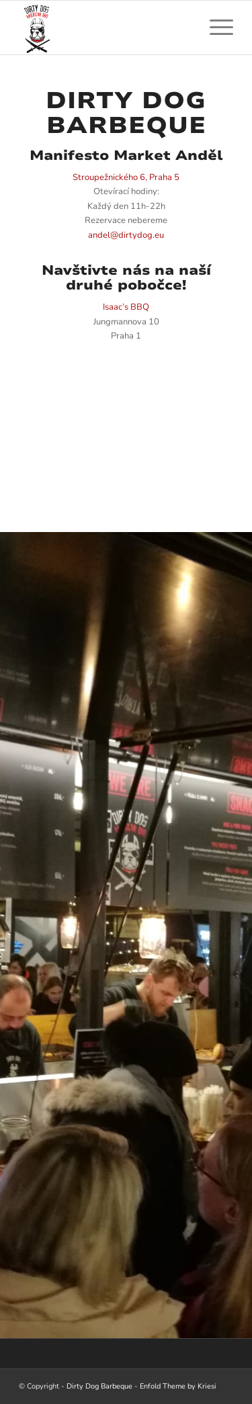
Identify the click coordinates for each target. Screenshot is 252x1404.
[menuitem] (214, 27)
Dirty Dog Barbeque (99, 1386)
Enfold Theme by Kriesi (178, 1386)
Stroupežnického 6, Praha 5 (126, 177)
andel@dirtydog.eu (126, 235)
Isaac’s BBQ (126, 307)
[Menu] (214, 27)
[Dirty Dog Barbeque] (104, 27)
